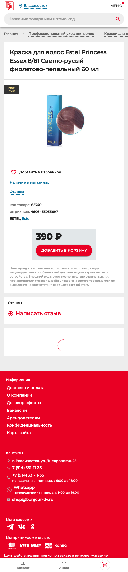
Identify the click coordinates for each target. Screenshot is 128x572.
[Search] (118, 19)
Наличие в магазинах (29, 182)
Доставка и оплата (25, 387)
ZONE (11, 89)
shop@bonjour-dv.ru (32, 499)
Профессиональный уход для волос (61, 33)
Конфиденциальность (29, 425)
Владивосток (35, 5)
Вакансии (17, 410)
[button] (64, 122)
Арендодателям (23, 418)
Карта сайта (19, 433)
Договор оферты (24, 403)
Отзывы (17, 192)
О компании (19, 395)
